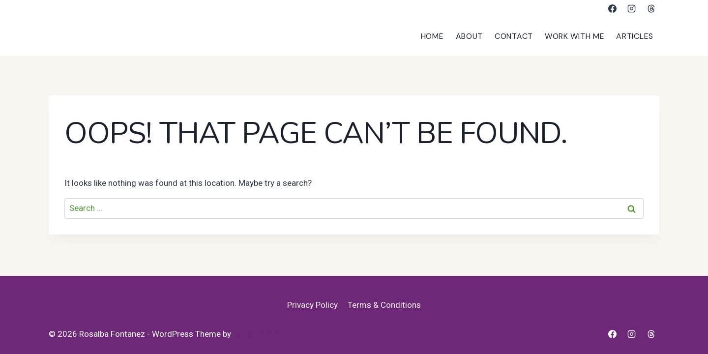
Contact (514, 36)
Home (432, 36)
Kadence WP (256, 334)
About (469, 36)
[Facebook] (612, 8)
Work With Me (574, 36)
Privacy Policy (312, 305)
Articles (634, 36)
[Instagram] (631, 8)
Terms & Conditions (384, 305)
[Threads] (651, 8)
